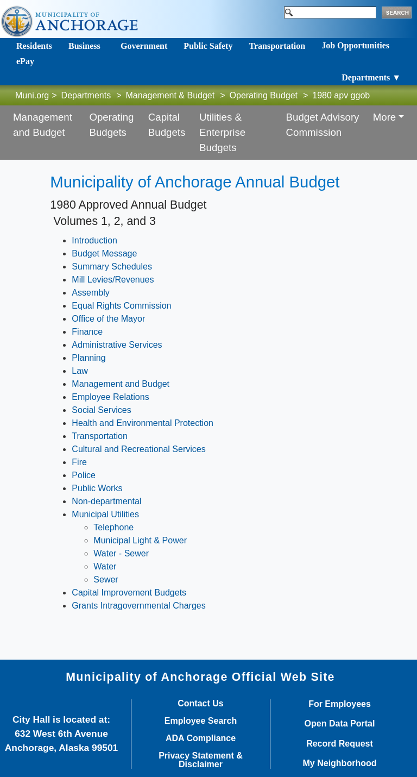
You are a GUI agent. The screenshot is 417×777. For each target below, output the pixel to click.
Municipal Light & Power (140, 540)
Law (79, 370)
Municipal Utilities (105, 514)
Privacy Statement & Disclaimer (201, 760)
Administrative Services (117, 344)
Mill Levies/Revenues (113, 279)
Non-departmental (106, 501)
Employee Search (201, 721)
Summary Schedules (112, 266)
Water (104, 566)
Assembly (90, 292)
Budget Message (104, 253)
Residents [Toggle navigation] (34, 46)
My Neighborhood (340, 763)
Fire (79, 462)
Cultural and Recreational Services (138, 449)
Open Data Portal (340, 723)
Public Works (97, 488)
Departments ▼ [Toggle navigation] (371, 77)
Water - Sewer (121, 553)
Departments (86, 95)
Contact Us (200, 703)
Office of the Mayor (108, 318)
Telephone (113, 527)
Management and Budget (120, 383)
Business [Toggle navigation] (84, 46)
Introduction (94, 240)
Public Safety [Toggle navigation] (208, 46)
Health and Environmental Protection (142, 423)
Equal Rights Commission (121, 305)
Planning (88, 357)
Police (84, 475)
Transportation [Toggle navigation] (277, 46)
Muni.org (32, 95)
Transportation (100, 436)
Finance (87, 331)
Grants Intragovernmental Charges (138, 605)
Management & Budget (170, 95)
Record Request (339, 744)
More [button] (384, 117)
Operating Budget (264, 95)
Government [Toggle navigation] (144, 46)
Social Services (101, 410)
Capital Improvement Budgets (129, 592)
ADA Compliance (201, 738)
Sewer (105, 579)
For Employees (339, 704)
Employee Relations (110, 397)
